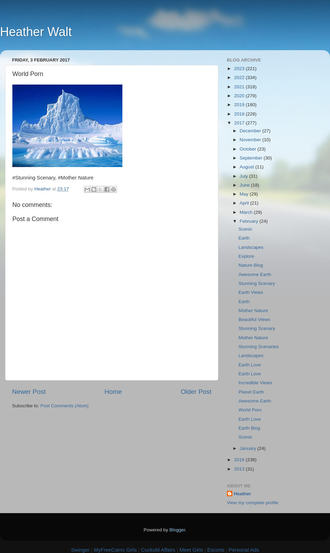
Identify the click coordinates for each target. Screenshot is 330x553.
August (247, 166)
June (245, 185)
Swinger (80, 550)
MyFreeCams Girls (115, 550)
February (250, 221)
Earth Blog (249, 428)
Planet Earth (251, 392)
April (245, 203)
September (252, 158)
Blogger (177, 529)
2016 (240, 459)
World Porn (250, 409)
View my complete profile (252, 502)
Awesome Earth (255, 274)
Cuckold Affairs (158, 550)
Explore (246, 256)
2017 (240, 122)
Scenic (246, 229)
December (251, 130)
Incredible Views (255, 382)
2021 (240, 86)
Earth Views (251, 292)
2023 (240, 68)
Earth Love (250, 364)
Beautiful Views (254, 319)
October (248, 149)
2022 (240, 77)
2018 (240, 114)
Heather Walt (36, 32)
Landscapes (251, 247)
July (244, 176)
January (248, 448)
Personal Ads (244, 550)
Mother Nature (253, 310)
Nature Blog (251, 265)
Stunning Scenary (257, 283)
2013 (240, 469)
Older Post (196, 391)
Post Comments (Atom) (65, 405)
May (245, 194)
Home (113, 391)
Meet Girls (191, 550)
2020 (240, 95)
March (247, 212)
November (251, 139)
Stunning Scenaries (259, 346)
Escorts (215, 550)
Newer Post (29, 391)
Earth (244, 238)
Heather (242, 493)
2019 (240, 104)
